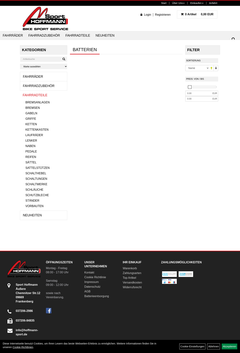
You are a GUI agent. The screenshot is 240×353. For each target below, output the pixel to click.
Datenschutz (92, 286)
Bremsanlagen (37, 102)
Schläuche (34, 189)
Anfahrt (213, 3)
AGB (87, 291)
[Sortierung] (197, 68)
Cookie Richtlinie (95, 277)
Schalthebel (35, 173)
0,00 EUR (197, 14)
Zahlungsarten (132, 273)
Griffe (30, 118)
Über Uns (178, 3)
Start (164, 3)
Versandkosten (132, 282)
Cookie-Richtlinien (23, 347)
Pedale (31, 151)
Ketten (31, 124)
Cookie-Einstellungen (192, 346)
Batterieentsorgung (96, 296)
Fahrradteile (77, 35)
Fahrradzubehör (44, 35)
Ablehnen (213, 346)
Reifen (30, 156)
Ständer (32, 200)
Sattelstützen (37, 167)
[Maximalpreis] (198, 99)
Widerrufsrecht (132, 287)
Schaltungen (36, 178)
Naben (30, 146)
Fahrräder (13, 35)
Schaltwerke (36, 184)
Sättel (30, 162)
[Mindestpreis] (198, 93)
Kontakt (89, 272)
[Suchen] (233, 39)
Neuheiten (105, 35)
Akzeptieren (229, 346)
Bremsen (32, 107)
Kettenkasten (37, 129)
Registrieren (163, 14)
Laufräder (34, 135)
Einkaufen (196, 3)
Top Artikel (129, 277)
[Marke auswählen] (43, 66)
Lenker (31, 140)
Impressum (91, 281)
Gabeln (31, 113)
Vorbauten (34, 206)
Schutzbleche (37, 195)
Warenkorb (130, 268)
